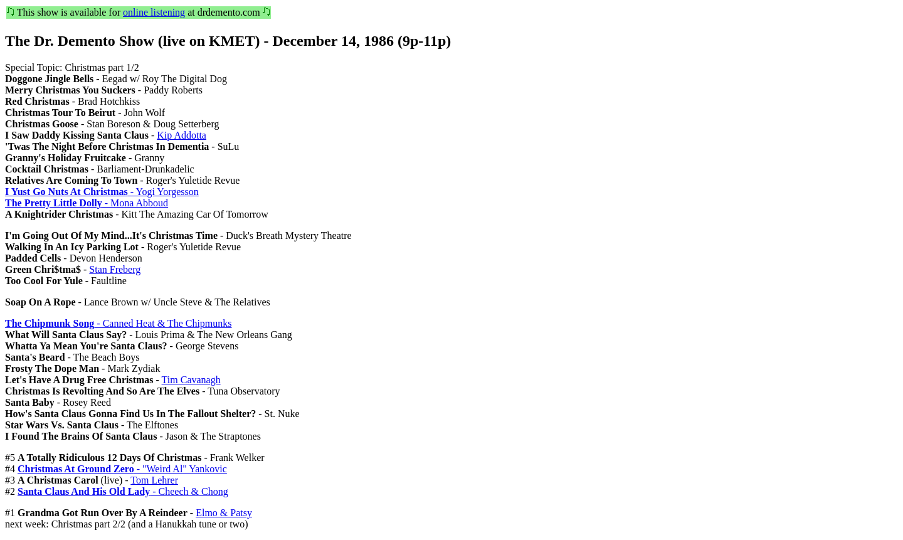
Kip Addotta (181, 135)
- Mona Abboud (86, 203)
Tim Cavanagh (191, 379)
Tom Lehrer (154, 480)
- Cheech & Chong (123, 491)
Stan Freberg (114, 269)
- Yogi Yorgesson (102, 191)
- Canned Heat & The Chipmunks (118, 323)
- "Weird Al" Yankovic (122, 468)
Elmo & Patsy (224, 512)
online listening (154, 12)
